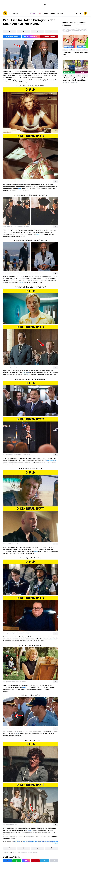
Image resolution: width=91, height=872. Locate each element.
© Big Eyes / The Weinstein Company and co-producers (14, 681)
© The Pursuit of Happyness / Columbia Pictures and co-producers (16, 272)
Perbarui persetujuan (66, 25)
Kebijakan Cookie (65, 24)
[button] (65, 50)
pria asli (21, 282)
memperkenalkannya (50, 460)
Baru (39, 13)
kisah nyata (26, 372)
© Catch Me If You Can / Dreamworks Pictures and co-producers (16, 226)
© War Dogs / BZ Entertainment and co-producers (13, 543)
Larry (52, 638)
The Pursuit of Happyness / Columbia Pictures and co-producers (31, 841)
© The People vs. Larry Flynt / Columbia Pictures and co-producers (16, 633)
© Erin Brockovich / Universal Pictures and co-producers (14, 181)
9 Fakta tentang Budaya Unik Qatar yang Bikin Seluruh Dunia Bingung (75, 79)
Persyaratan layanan (75, 24)
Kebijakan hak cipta (82, 22)
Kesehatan (65, 57)
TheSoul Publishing (72, 28)
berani (19, 188)
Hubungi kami (65, 22)
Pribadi (32, 13)
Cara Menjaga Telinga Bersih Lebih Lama (75, 53)
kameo (29, 830)
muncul (38, 234)
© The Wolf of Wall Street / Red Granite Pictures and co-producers (16, 454)
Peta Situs (83, 24)
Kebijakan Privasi (73, 22)
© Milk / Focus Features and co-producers (11, 824)
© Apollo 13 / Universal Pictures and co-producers (13, 728)
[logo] (10, 13)
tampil (24, 687)
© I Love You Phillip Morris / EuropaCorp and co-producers (15, 367)
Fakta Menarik (65, 82)
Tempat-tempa (73, 82)
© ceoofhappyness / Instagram (36, 272)
